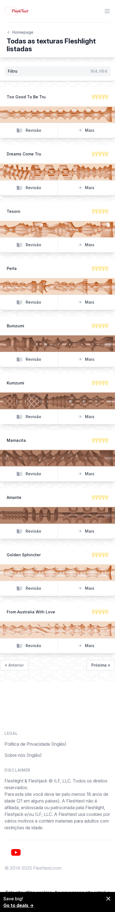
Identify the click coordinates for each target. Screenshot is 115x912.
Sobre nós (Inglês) (23, 755)
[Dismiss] (108, 898)
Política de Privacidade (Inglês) (35, 744)
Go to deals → (18, 905)
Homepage (20, 32)
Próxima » (100, 665)
